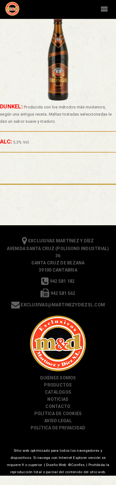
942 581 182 (58, 281)
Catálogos (58, 392)
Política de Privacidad (58, 427)
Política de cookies (58, 413)
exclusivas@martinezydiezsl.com (58, 304)
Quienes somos (58, 377)
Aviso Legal (58, 420)
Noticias (57, 399)
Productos (58, 384)
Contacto (57, 406)
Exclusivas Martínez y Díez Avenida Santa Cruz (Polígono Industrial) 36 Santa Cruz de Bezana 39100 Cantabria (58, 255)
